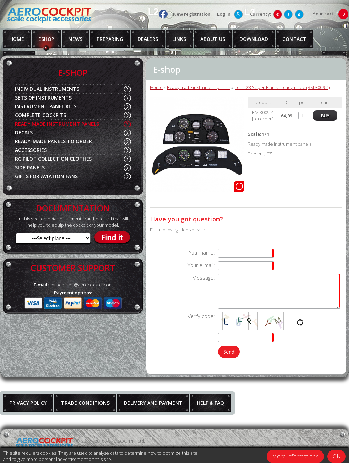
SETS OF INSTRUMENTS (43, 97)
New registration (191, 14)
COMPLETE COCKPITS (40, 115)
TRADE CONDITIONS (85, 402)
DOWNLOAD (253, 39)
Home (156, 87)
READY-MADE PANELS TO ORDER (53, 141)
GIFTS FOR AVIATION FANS (46, 176)
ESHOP (46, 39)
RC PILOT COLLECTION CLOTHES (53, 158)
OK (336, 456)
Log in (223, 14)
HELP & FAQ (210, 402)
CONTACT (294, 39)
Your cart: (323, 13)
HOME (16, 39)
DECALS (24, 132)
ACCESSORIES (31, 150)
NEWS (75, 39)
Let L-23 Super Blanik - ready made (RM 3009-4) (282, 87)
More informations (295, 456)
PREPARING (110, 39)
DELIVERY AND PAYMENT (153, 402)
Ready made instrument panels (198, 87)
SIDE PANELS (30, 167)
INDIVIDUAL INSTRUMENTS (47, 89)
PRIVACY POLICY (28, 402)
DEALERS (148, 39)
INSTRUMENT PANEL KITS (45, 106)
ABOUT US (212, 39)
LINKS (179, 39)
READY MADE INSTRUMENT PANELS (57, 123)
